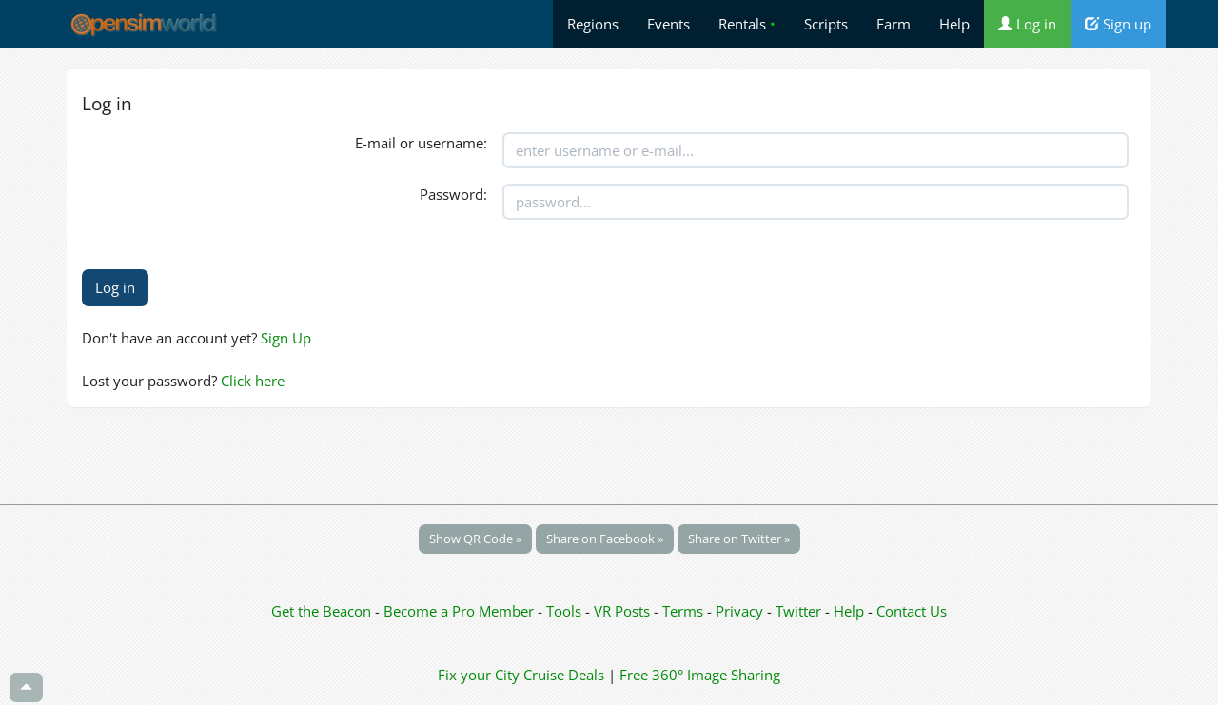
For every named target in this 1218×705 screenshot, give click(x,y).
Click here (253, 380)
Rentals (747, 23)
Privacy (739, 610)
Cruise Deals (563, 674)
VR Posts (624, 610)
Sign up (1118, 23)
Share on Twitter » (739, 538)
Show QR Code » (475, 538)
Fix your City (479, 674)
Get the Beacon (321, 610)
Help (954, 23)
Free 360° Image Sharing (699, 674)
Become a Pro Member (460, 610)
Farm (893, 23)
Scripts (826, 23)
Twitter (798, 610)
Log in (1027, 23)
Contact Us (911, 610)
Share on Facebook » (604, 538)
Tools (565, 610)
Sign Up (286, 337)
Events (668, 23)
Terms (684, 610)
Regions (593, 23)
